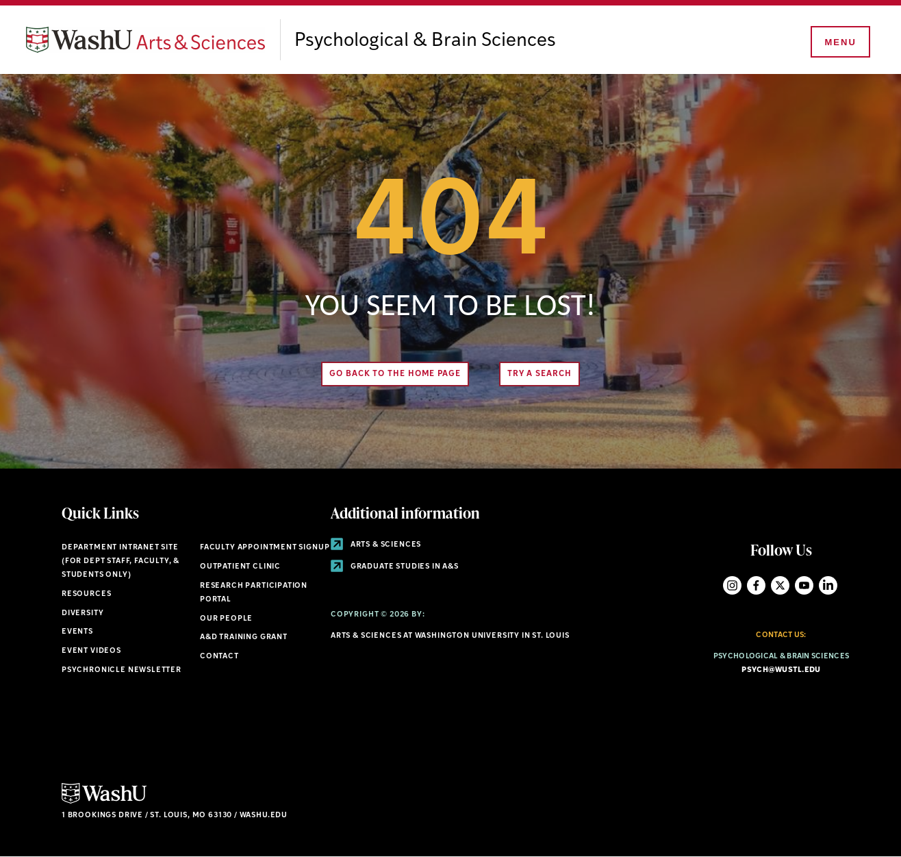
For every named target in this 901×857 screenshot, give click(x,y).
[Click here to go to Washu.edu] (104, 802)
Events (77, 632)
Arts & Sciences (376, 545)
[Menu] (839, 42)
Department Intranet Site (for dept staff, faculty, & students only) (120, 561)
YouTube (804, 585)
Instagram (732, 585)
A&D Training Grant (244, 637)
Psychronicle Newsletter (121, 670)
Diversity (82, 613)
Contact (219, 656)
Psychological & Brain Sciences (425, 41)
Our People (226, 619)
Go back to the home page (395, 374)
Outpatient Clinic (240, 567)
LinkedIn (828, 585)
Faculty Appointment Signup (264, 547)
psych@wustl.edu (780, 670)
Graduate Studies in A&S (395, 567)
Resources (86, 594)
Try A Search (539, 374)
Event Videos (91, 651)
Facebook (756, 585)
